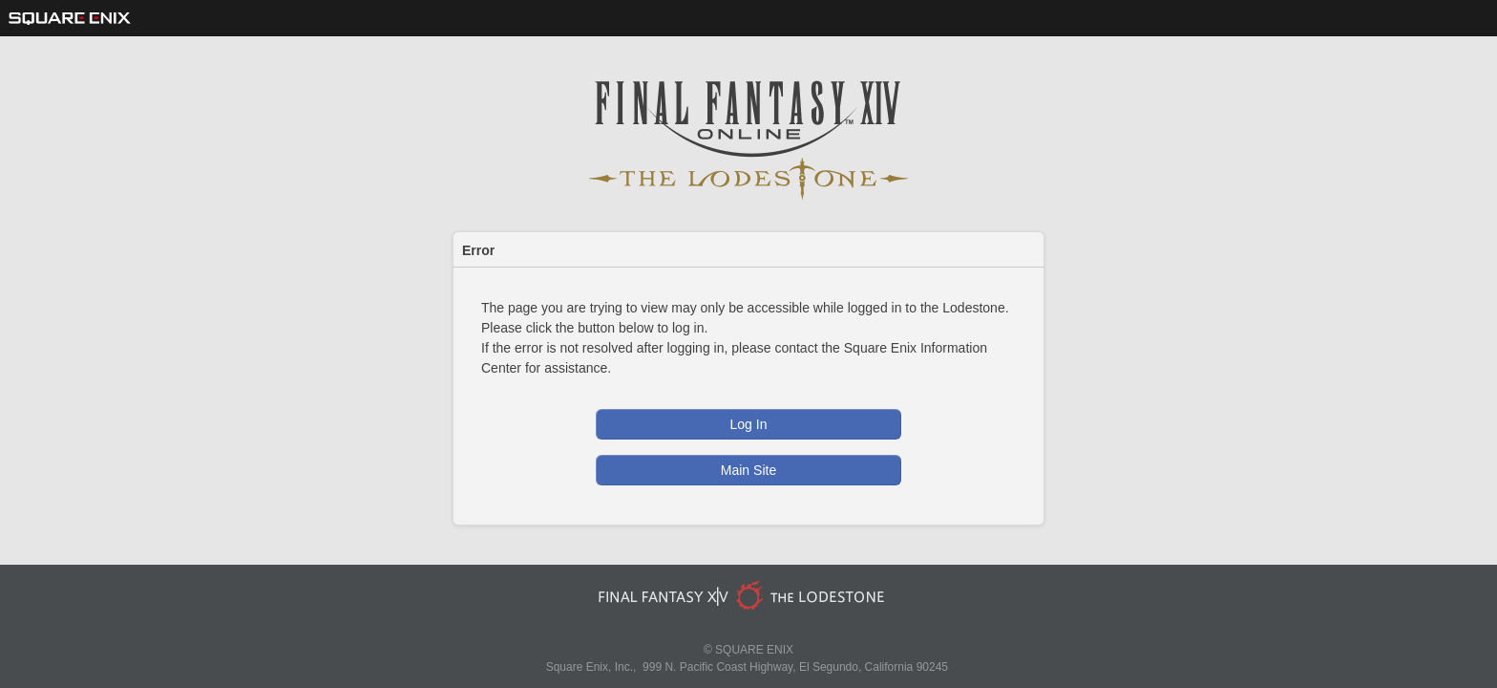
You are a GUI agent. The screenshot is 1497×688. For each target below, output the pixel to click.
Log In (749, 424)
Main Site (748, 470)
